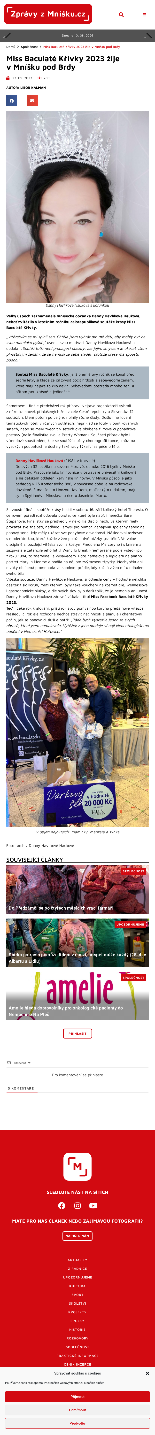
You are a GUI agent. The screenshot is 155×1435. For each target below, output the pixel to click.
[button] (147, 1373)
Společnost (29, 47)
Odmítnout (77, 1410)
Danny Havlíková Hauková (39, 460)
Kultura (77, 1286)
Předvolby (77, 1423)
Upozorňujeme (77, 1277)
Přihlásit (78, 1033)
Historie (77, 1329)
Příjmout (77, 1397)
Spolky (77, 1321)
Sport (78, 1295)
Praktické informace (77, 1356)
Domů (10, 47)
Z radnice (77, 1269)
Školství (77, 1303)
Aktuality (77, 1260)
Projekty (77, 1312)
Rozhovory (78, 1338)
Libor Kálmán (33, 88)
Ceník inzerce (77, 1364)
